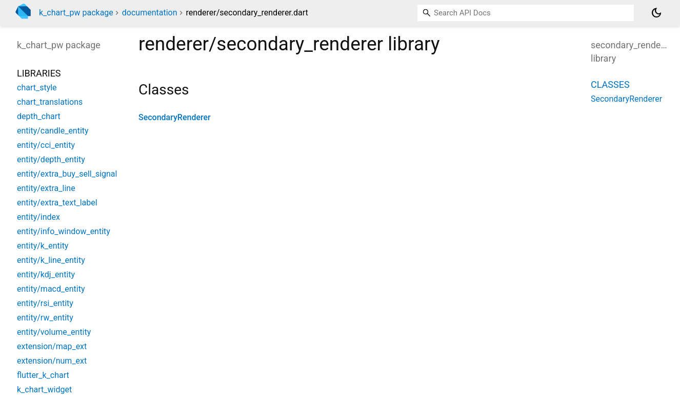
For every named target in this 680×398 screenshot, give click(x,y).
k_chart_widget (44, 389)
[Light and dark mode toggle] (656, 13)
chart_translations (50, 102)
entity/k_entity (42, 246)
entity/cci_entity (46, 145)
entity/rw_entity (45, 318)
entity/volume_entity (54, 332)
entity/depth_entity (51, 159)
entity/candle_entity (53, 131)
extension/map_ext (52, 346)
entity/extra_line (46, 188)
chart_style (37, 87)
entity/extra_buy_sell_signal (67, 174)
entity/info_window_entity (63, 231)
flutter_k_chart (43, 375)
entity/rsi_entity (45, 303)
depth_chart (39, 116)
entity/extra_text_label (57, 202)
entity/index (38, 217)
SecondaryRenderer (174, 117)
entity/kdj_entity (46, 274)
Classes (610, 84)
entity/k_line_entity (51, 260)
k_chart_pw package (76, 12)
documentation (149, 12)
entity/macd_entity (51, 289)
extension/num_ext (52, 361)
